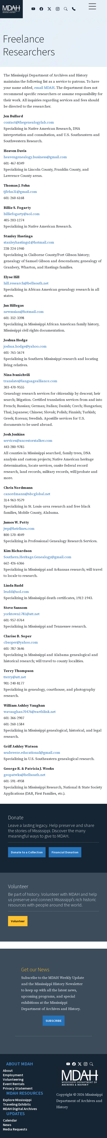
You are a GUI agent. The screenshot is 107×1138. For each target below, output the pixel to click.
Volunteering (13, 1079)
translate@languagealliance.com (30, 381)
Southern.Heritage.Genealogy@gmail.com (37, 557)
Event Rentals (13, 1084)
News (7, 1124)
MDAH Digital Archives (20, 1108)
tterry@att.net (15, 677)
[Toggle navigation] (92, 9)
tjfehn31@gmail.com (20, 192)
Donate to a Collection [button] (27, 852)
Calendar (10, 1120)
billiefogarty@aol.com (22, 214)
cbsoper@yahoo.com (21, 642)
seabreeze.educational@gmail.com (32, 752)
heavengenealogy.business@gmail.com (35, 157)
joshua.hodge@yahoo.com (25, 346)
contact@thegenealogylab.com (29, 122)
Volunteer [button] (18, 921)
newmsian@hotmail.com (24, 312)
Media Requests (15, 1129)
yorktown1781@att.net (22, 614)
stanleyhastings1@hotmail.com (29, 242)
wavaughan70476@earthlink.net (30, 712)
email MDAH (44, 88)
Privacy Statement (18, 1088)
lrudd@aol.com (16, 592)
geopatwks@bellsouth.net (24, 775)
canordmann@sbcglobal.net (27, 494)
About (8, 1070)
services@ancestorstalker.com (28, 440)
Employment (13, 1075)
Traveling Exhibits (17, 1104)
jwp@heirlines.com (19, 528)
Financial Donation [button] (65, 852)
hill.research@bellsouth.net (26, 283)
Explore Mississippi (17, 1100)
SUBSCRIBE (54, 1021)
